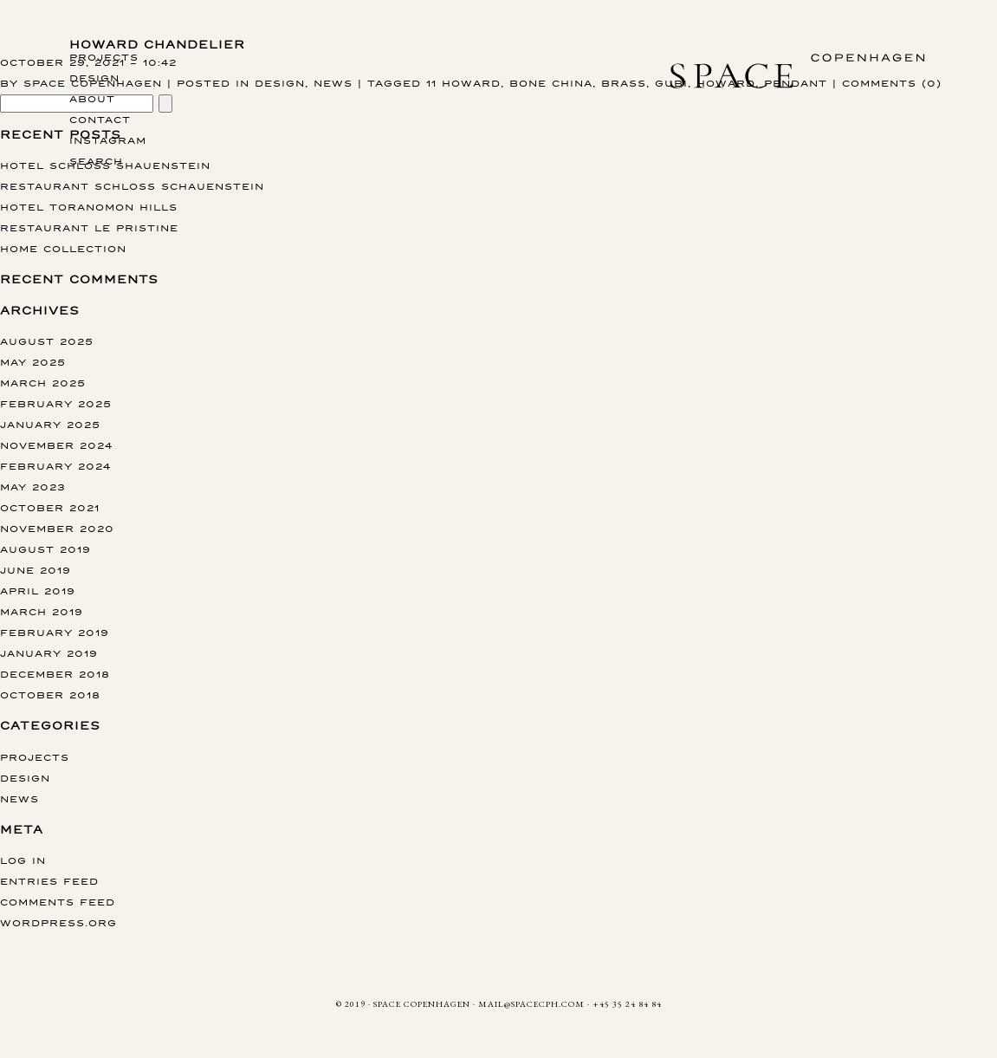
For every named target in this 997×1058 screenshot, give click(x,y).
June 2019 (35, 569)
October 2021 (50, 507)
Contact (100, 119)
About (92, 98)
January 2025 (50, 424)
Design (94, 77)
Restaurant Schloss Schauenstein (132, 185)
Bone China (550, 82)
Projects (104, 56)
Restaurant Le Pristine (89, 227)
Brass (623, 82)
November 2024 (56, 445)
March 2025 (43, 382)
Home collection (63, 248)
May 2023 (33, 486)
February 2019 (54, 632)
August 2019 (45, 549)
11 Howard (463, 82)
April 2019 (37, 590)
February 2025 (56, 403)
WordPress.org (58, 922)
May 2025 (33, 361)
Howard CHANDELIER (157, 44)
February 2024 (55, 465)
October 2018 (50, 694)
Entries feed (49, 880)
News (333, 82)
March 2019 (41, 611)
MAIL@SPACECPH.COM (531, 1003)
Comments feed (57, 901)
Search (96, 160)
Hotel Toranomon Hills (89, 206)
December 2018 (55, 673)
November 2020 (57, 528)
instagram (107, 140)
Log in (23, 860)
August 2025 (47, 341)
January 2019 (49, 653)
